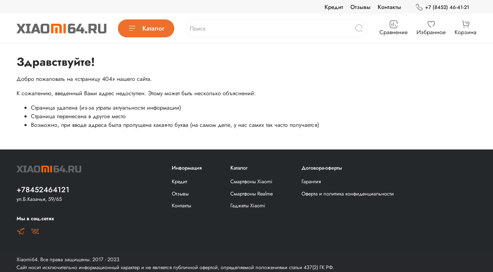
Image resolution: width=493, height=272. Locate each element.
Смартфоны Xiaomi (251, 181)
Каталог (146, 28)
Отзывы (360, 7)
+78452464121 (43, 189)
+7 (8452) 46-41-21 (442, 7)
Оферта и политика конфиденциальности (347, 193)
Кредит (333, 7)
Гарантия (311, 181)
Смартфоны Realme (251, 193)
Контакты (389, 7)
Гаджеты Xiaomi (247, 205)
